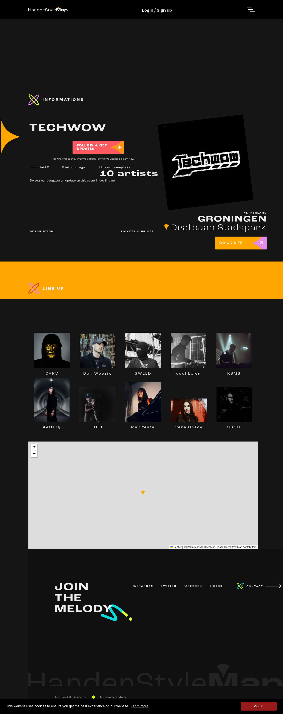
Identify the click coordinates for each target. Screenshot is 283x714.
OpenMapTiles (212, 547)
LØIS (97, 425)
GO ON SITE (231, 243)
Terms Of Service (70, 697)
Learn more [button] (139, 706)
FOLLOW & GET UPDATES (92, 147)
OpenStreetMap (233, 547)
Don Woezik (97, 372)
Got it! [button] (258, 706)
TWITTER (168, 586)
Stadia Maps (193, 547)
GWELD (143, 372)
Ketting (52, 425)
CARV (52, 372)
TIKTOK (216, 586)
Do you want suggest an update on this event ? (63, 180)
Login (147, 10)
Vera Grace (189, 425)
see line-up (107, 180)
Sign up (164, 10)
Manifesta (143, 425)
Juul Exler (188, 372)
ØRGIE (234, 425)
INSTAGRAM (143, 586)
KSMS (234, 372)
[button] (143, 493)
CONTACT (254, 586)
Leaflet (175, 547)
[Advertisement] (141, 49)
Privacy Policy (113, 697)
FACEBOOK (193, 586)
